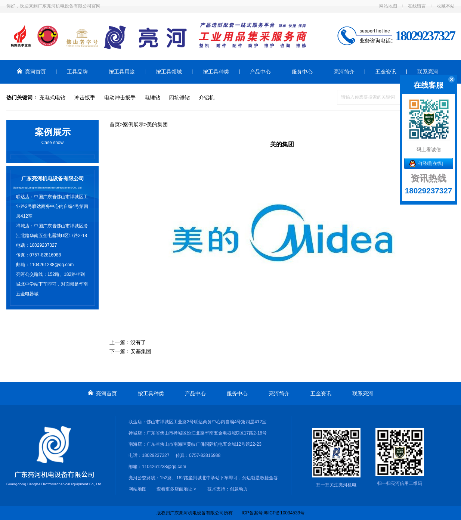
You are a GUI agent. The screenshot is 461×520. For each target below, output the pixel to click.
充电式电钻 (52, 97)
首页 (114, 124)
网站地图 (388, 6)
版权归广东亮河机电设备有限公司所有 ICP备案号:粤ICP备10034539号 (231, 513)
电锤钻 (152, 97)
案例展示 (133, 124)
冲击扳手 (84, 97)
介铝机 (206, 97)
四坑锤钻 (179, 97)
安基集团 (140, 351)
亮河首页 (31, 71)
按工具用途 (122, 72)
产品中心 (260, 72)
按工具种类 (216, 72)
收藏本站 (446, 6)
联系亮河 (427, 72)
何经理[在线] (430, 163)
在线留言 (417, 6)
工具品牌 (77, 72)
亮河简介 (344, 72)
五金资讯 (385, 72)
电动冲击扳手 (120, 97)
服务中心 (302, 72)
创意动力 (239, 489)
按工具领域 (169, 72)
